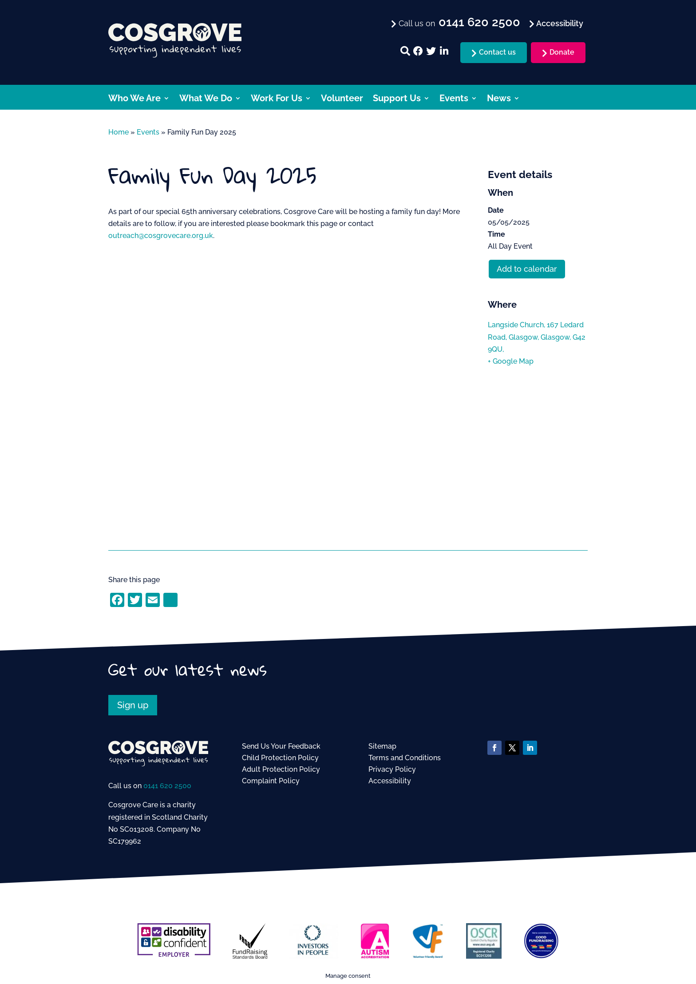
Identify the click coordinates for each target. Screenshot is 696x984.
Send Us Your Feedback (281, 746)
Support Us (397, 99)
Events (453, 99)
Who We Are (134, 99)
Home (118, 132)
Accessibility (389, 781)
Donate (562, 52)
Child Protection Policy (280, 758)
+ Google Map (511, 361)
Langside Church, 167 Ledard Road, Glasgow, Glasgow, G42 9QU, (536, 337)
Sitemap (382, 746)
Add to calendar (527, 269)
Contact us (497, 52)
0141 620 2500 (167, 786)
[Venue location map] (538, 445)
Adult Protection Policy (281, 769)
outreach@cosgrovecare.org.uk (160, 235)
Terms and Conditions (404, 758)
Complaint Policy (271, 781)
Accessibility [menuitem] (558, 23)
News (499, 99)
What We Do (205, 99)
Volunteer (342, 99)
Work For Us (276, 99)
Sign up (132, 705)
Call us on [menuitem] (458, 22)
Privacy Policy (392, 769)
